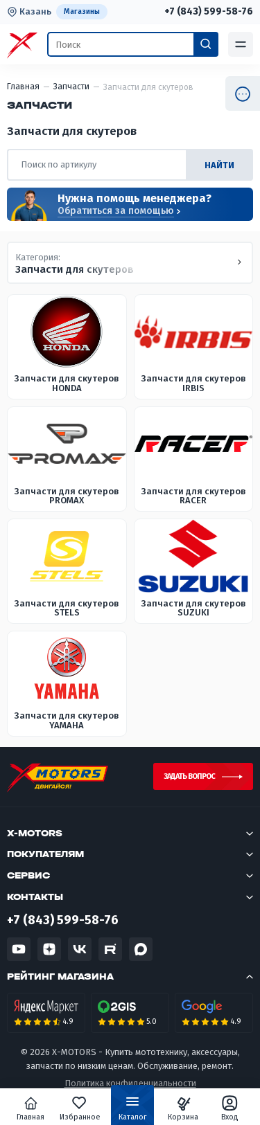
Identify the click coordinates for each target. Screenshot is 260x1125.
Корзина (183, 1108)
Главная (30, 1108)
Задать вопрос (189, 776)
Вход (230, 1108)
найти (219, 165)
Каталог (133, 1111)
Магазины (82, 11)
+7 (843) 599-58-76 (208, 11)
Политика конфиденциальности (130, 1083)
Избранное (80, 1108)
